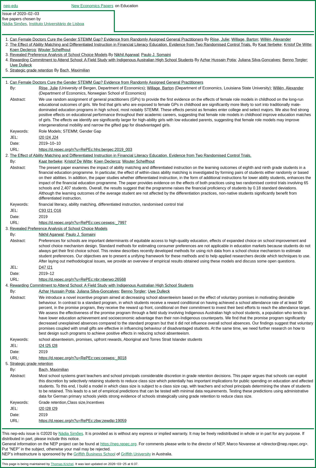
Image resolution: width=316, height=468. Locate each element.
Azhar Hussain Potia (218, 60)
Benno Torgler (294, 60)
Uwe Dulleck (21, 65)
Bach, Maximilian (75, 70)
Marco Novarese (241, 444)
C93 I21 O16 (50, 210)
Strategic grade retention (31, 70)
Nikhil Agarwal (126, 55)
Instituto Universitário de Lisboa (56, 24)
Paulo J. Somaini (156, 55)
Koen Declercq (23, 50)
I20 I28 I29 (48, 409)
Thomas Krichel (62, 464)
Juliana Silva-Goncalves (259, 60)
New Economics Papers (92, 6)
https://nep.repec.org (118, 444)
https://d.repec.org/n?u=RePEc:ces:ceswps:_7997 (82, 223)
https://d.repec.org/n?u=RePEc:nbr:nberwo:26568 (82, 279)
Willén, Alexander (275, 39)
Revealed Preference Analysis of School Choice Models (58, 55)
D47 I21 (46, 267)
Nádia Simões (14, 24)
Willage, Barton (244, 39)
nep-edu (10, 6)
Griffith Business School (95, 454)
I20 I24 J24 (48, 137)
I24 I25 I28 (48, 346)
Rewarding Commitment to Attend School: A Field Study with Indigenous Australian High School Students (102, 60)
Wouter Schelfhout (54, 50)
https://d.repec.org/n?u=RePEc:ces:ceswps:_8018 (82, 358)
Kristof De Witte (297, 44)
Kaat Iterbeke (270, 44)
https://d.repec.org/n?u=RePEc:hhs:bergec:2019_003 (85, 149)
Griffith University (136, 454)
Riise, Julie (219, 39)
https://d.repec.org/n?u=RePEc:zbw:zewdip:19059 (82, 421)
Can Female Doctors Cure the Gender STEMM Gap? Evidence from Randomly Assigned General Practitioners (106, 39)
